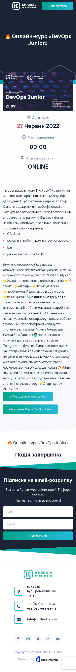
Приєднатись (58, 6)
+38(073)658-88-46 (41, 604)
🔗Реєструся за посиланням (28, 396)
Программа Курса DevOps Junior (30, 409)
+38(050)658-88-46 (42, 608)
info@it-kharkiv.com (42, 619)
